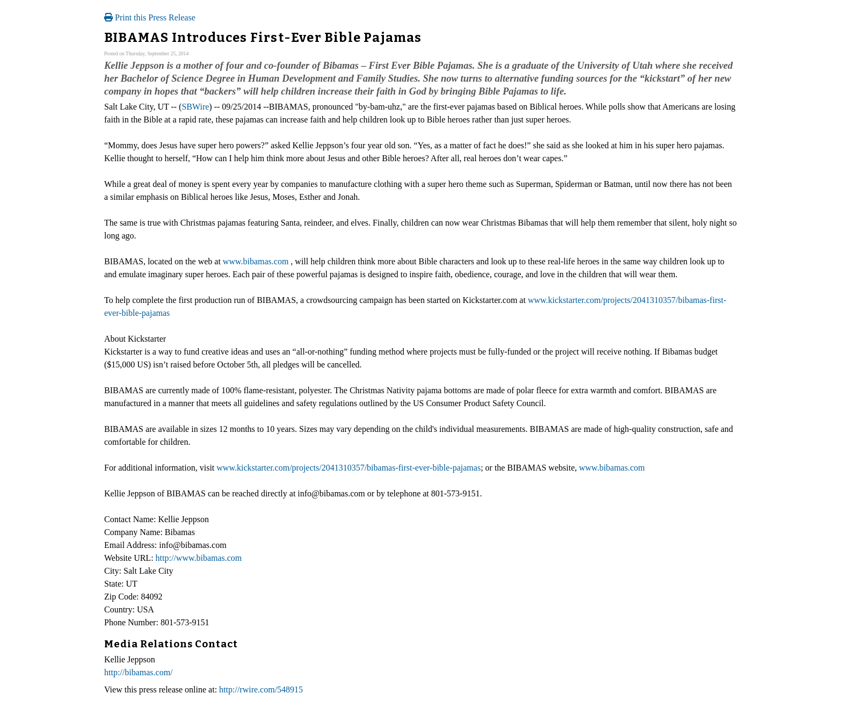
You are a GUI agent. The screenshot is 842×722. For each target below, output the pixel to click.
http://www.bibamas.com (199, 557)
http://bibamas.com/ (138, 672)
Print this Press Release (149, 17)
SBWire (195, 106)
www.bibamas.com (256, 261)
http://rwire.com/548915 (261, 689)
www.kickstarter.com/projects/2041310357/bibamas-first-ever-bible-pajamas (348, 467)
